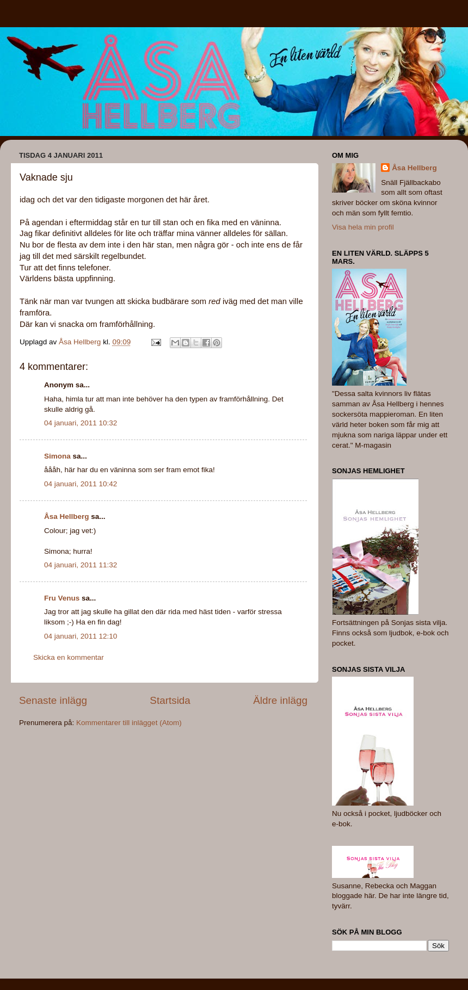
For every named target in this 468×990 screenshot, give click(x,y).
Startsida (170, 700)
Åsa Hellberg (66, 516)
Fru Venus (61, 598)
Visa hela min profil (363, 227)
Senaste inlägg (53, 700)
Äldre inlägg (280, 700)
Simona (57, 456)
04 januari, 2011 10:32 (80, 423)
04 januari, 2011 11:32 (80, 565)
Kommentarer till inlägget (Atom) (129, 723)
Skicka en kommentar (68, 657)
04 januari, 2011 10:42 (80, 484)
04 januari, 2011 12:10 (80, 636)
